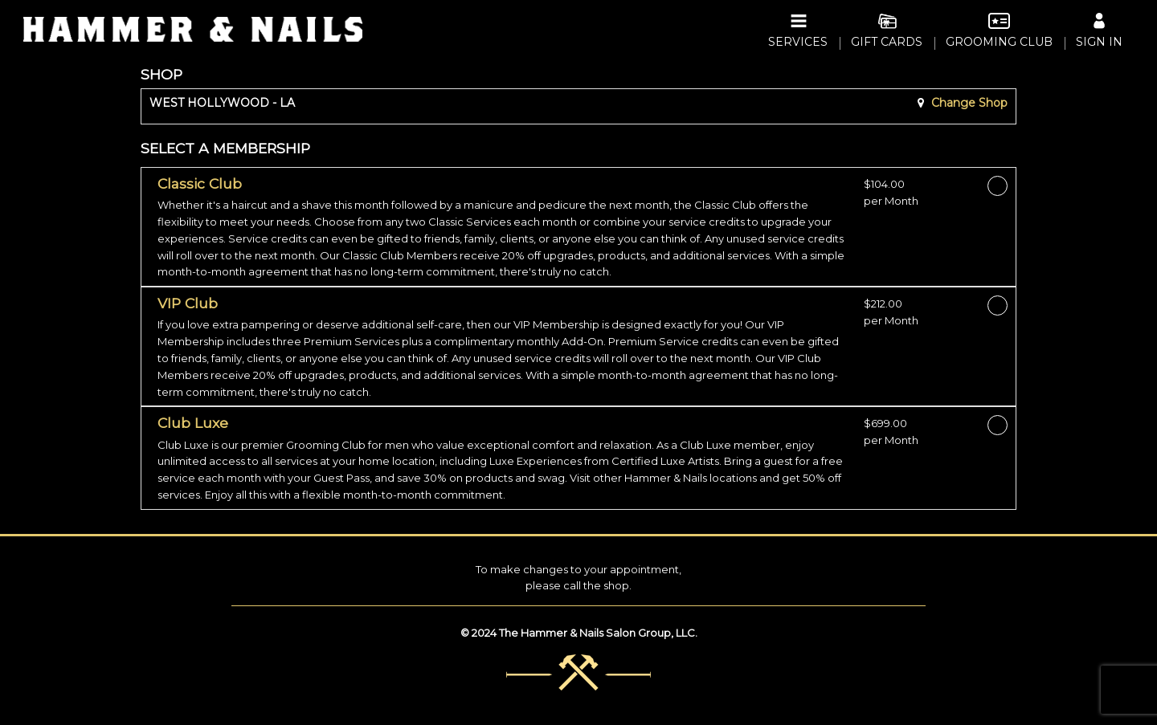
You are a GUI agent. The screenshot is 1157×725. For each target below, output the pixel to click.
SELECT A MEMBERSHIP (225, 148)
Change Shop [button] (968, 103)
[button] (504, 228)
